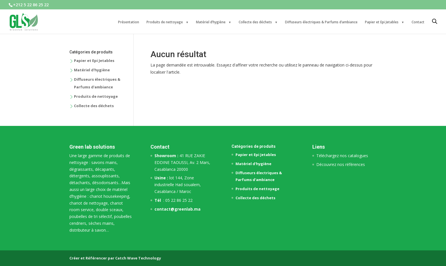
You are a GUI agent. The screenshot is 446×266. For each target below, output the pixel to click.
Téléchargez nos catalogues (342, 155)
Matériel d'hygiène (92, 69)
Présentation (128, 22)
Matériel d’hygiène (211, 22)
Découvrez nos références (340, 164)
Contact (418, 22)
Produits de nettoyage (164, 22)
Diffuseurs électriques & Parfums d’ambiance (321, 22)
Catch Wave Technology (138, 258)
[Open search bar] (434, 21)
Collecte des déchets (255, 22)
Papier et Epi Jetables (381, 22)
